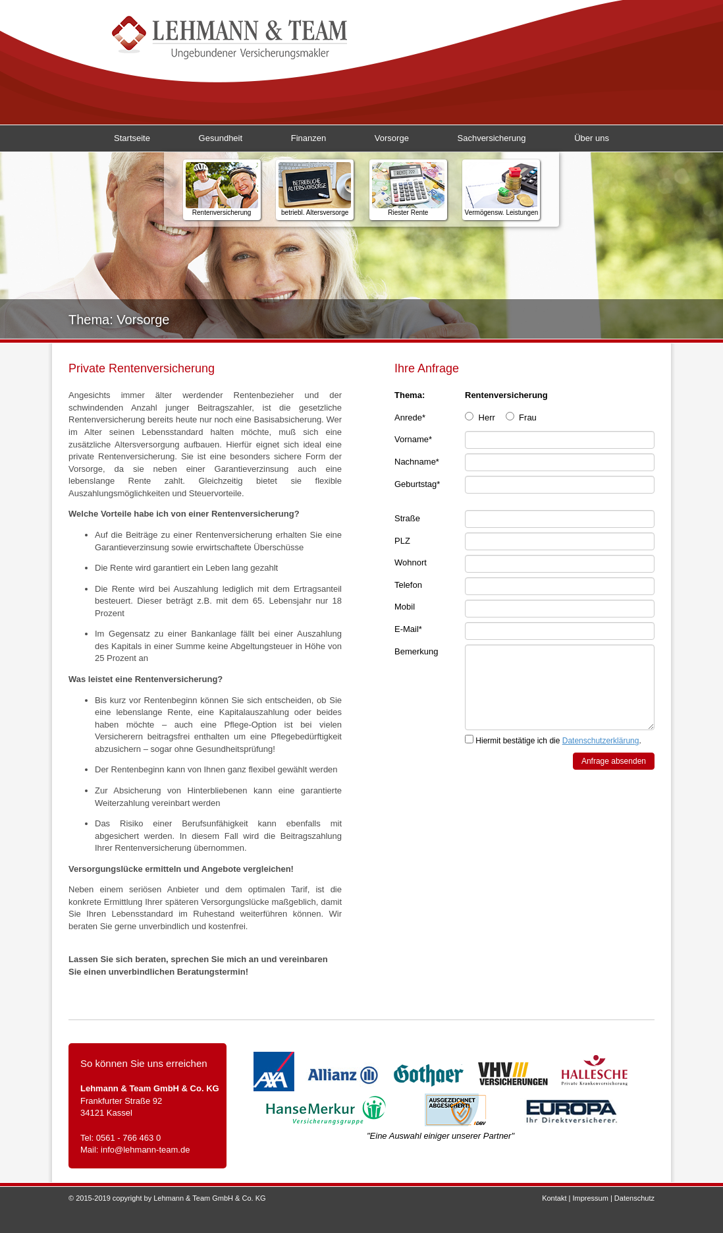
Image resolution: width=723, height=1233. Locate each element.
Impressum (590, 1198)
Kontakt (554, 1198)
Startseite (132, 138)
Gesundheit (221, 138)
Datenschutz (634, 1198)
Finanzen (308, 138)
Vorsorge (392, 138)
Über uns (591, 138)
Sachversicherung (492, 138)
